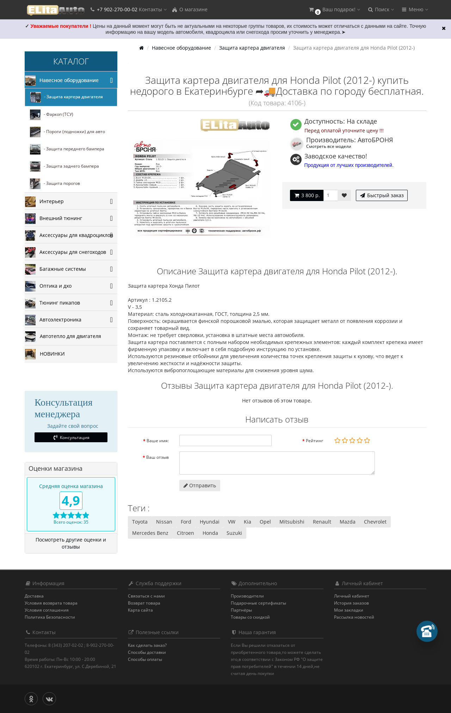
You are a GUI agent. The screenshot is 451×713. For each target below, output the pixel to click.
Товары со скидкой (250, 617)
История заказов (351, 603)
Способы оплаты (145, 659)
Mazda (348, 521)
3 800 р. (307, 195)
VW (231, 521)
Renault (322, 521)
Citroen (185, 533)
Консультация (70, 437)
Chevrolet (375, 521)
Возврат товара (144, 603)
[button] (334, 9)
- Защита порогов (55, 184)
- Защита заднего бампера (64, 166)
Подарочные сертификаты (258, 603)
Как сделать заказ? (147, 645)
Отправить (200, 485)
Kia (247, 521)
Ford (186, 521)
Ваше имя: (158, 441)
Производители (247, 596)
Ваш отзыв (157, 457)
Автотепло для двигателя (63, 336)
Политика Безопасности (50, 617)
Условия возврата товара (51, 603)
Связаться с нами (146, 596)
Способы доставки (147, 652)
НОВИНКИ (45, 354)
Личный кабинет (351, 596)
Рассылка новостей (354, 617)
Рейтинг (314, 441)
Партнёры (241, 610)
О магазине (190, 9)
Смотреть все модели (328, 146)
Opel (265, 521)
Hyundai (210, 521)
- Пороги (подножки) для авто (67, 132)
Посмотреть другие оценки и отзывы (71, 543)
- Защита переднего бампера (67, 149)
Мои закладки (348, 610)
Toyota (140, 521)
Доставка (34, 596)
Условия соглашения (47, 610)
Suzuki (234, 533)
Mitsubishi (291, 521)
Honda (210, 533)
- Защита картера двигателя (66, 97)
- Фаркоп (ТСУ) (51, 115)
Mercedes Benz (150, 533)
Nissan (164, 521)
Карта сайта (140, 610)
